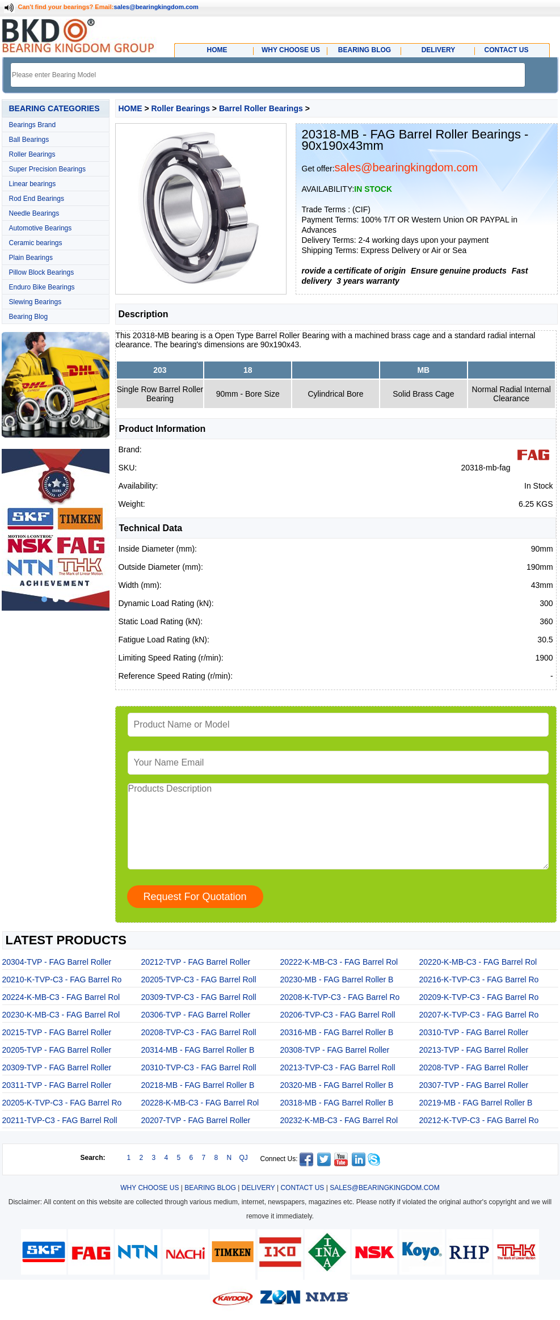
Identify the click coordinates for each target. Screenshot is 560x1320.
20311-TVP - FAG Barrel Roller (57, 1085)
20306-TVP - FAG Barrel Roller (196, 1014)
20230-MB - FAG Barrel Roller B (337, 979)
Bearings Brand (32, 125)
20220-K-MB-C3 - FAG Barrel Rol (478, 961)
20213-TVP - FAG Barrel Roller (474, 1049)
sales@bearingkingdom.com (156, 6)
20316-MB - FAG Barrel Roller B (337, 1032)
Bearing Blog (28, 317)
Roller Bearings (32, 154)
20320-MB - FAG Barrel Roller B (337, 1085)
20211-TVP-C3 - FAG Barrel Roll (59, 1120)
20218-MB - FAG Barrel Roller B (198, 1085)
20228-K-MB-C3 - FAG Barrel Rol (200, 1102)
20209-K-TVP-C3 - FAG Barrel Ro (479, 997)
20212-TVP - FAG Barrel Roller (196, 961)
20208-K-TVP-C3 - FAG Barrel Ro (340, 997)
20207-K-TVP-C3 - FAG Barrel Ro (479, 1014)
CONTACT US (302, 1188)
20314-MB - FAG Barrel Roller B (198, 1049)
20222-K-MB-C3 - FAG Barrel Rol (339, 961)
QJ (243, 1158)
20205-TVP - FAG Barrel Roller (57, 1049)
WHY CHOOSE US (149, 1188)
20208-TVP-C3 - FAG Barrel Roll (198, 1032)
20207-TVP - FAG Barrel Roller (196, 1120)
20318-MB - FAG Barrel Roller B (337, 1102)
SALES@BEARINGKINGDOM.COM (385, 1188)
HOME (130, 108)
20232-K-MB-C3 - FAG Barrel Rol (339, 1120)
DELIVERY (258, 1188)
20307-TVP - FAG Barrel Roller (474, 1085)
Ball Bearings (29, 140)
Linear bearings (32, 184)
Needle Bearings (34, 213)
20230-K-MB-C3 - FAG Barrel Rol (61, 1014)
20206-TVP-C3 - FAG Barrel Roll (337, 1014)
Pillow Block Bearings (41, 272)
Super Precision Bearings (47, 169)
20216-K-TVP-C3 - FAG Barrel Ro (479, 979)
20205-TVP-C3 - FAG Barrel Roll (198, 979)
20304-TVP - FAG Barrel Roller (57, 961)
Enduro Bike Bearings (42, 287)
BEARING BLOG (210, 1188)
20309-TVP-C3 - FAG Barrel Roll (198, 997)
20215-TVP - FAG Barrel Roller (57, 1032)
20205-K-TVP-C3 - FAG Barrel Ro (62, 1102)
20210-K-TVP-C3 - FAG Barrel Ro (62, 979)
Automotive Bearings (40, 228)
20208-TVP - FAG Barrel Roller (474, 1067)
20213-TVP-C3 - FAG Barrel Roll (337, 1067)
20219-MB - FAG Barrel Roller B (476, 1102)
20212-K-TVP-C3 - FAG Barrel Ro (479, 1120)
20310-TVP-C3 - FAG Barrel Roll (198, 1067)
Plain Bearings (31, 258)
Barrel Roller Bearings (261, 108)
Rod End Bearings (36, 199)
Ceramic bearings (35, 243)
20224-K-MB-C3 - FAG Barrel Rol (61, 997)
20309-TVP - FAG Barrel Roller (57, 1067)
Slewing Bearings (35, 302)
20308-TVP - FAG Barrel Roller (335, 1049)
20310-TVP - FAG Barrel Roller (474, 1032)
